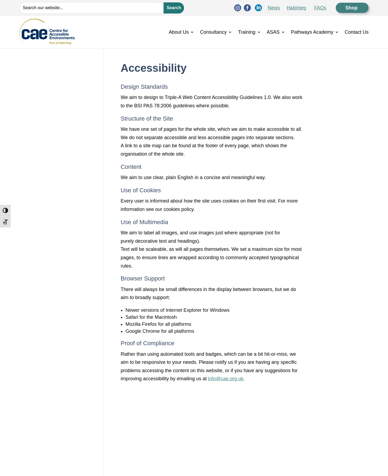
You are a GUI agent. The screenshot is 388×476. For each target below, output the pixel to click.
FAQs (320, 8)
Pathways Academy (312, 32)
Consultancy (213, 32)
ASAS (273, 32)
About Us (179, 32)
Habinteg (296, 8)
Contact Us (357, 32)
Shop (352, 8)
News (274, 8)
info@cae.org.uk (225, 378)
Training (246, 32)
